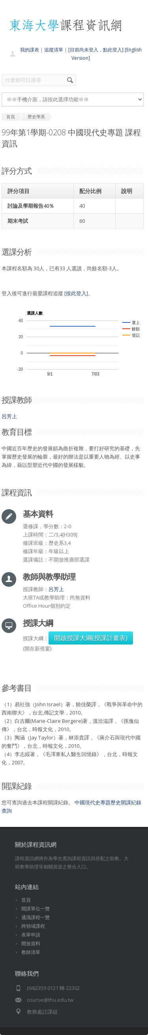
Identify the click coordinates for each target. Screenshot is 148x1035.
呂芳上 (9, 416)
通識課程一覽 (35, 917)
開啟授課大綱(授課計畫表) (90, 637)
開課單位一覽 (35, 908)
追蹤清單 (53, 49)
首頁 (26, 900)
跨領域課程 (33, 926)
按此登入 (76, 293)
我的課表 (29, 49)
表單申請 (30, 934)
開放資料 (30, 943)
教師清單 (30, 952)
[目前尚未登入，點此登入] (96, 49)
